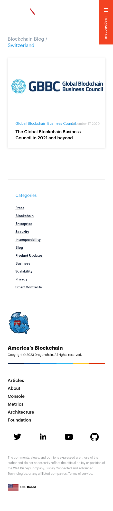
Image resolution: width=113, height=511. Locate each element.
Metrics (15, 404)
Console (16, 396)
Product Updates (29, 255)
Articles (16, 380)
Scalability (23, 271)
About (14, 388)
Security (22, 231)
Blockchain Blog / (28, 39)
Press (19, 208)
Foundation (19, 420)
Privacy (21, 279)
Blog (19, 247)
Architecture (21, 412)
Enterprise (23, 223)
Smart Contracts (28, 287)
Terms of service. (80, 473)
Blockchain (24, 216)
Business (22, 263)
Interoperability (28, 239)
